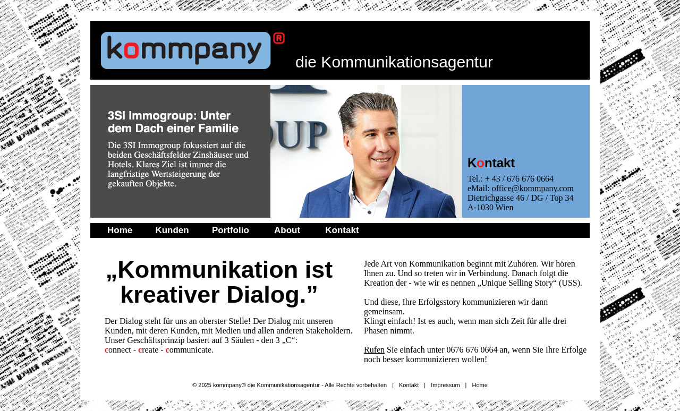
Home (119, 230)
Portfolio (230, 230)
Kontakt (342, 230)
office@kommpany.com (533, 188)
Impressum (445, 385)
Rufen (374, 349)
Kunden (172, 230)
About (287, 230)
